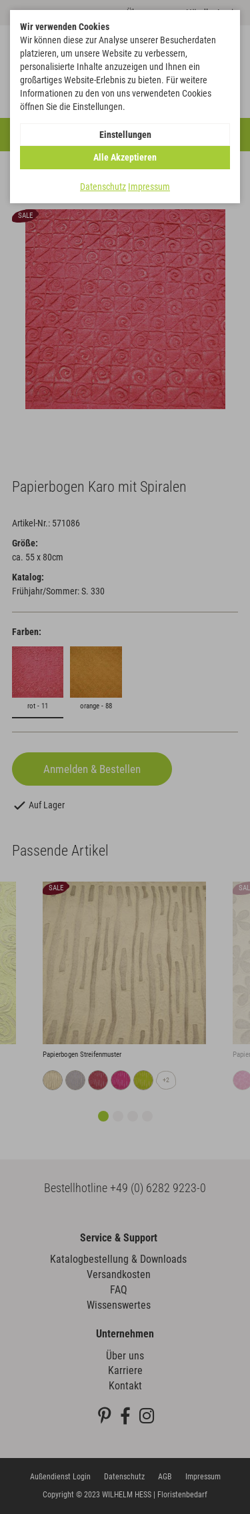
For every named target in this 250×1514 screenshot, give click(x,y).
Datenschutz (103, 186)
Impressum (149, 186)
